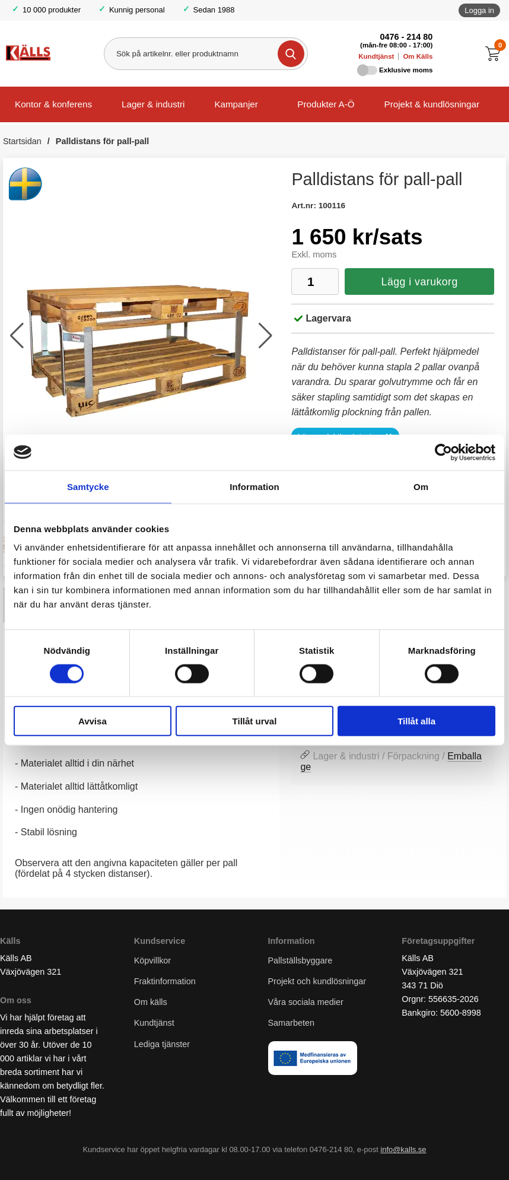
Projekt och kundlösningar (317, 981)
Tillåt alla (416, 721)
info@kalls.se (403, 1149)
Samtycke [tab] (88, 486)
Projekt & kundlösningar (431, 104)
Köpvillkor (152, 960)
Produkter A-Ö (325, 104)
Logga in (479, 10)
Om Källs (417, 56)
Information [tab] (254, 486)
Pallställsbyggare (300, 960)
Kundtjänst (376, 56)
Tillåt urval (255, 721)
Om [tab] (420, 486)
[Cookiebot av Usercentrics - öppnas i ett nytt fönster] (443, 452)
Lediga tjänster (162, 1044)
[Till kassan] (495, 54)
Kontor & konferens (53, 104)
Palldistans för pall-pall (102, 141)
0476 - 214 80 (406, 37)
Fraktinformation (165, 981)
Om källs (150, 1002)
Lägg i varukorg (419, 282)
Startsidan (22, 141)
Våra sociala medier (305, 1002)
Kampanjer (235, 104)
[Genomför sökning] (291, 53)
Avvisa (92, 721)
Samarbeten (292, 1023)
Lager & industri (153, 104)
